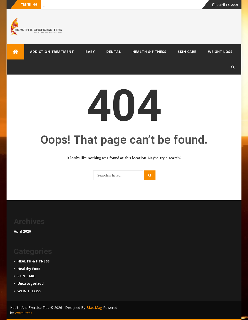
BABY (90, 51)
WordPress (23, 313)
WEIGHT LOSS (220, 51)
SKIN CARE (187, 51)
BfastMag (94, 307)
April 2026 (22, 231)
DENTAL (113, 51)
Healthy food (28, 268)
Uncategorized (30, 283)
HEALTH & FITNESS (149, 51)
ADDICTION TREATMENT (52, 51)
